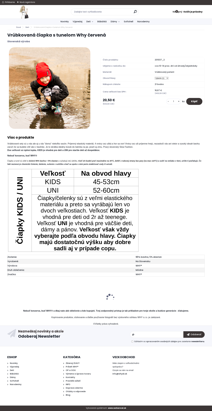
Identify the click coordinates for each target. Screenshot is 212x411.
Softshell (128, 21)
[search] (135, 12)
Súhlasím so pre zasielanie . (169, 341)
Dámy (114, 21)
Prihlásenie (10, 2)
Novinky (64, 21)
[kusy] (172, 102)
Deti (88, 21)
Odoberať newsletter (74, 334)
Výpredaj (77, 21)
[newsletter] (194, 334)
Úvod (18, 27)
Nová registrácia (27, 2)
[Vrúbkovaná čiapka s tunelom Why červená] (49, 88)
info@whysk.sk (119, 373)
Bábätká (102, 21)
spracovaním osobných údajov (161, 341)
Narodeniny (143, 21)
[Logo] (24, 12)
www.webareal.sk (117, 408)
